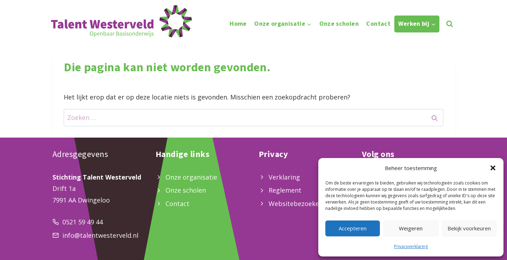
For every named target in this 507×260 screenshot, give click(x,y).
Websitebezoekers (297, 203)
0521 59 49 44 (82, 222)
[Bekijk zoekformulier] (449, 23)
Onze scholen (339, 23)
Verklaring (284, 177)
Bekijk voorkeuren (469, 228)
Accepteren (353, 228)
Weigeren (411, 228)
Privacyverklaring (411, 246)
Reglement (285, 190)
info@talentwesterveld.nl (100, 235)
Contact (378, 23)
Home (238, 23)
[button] (492, 167)
